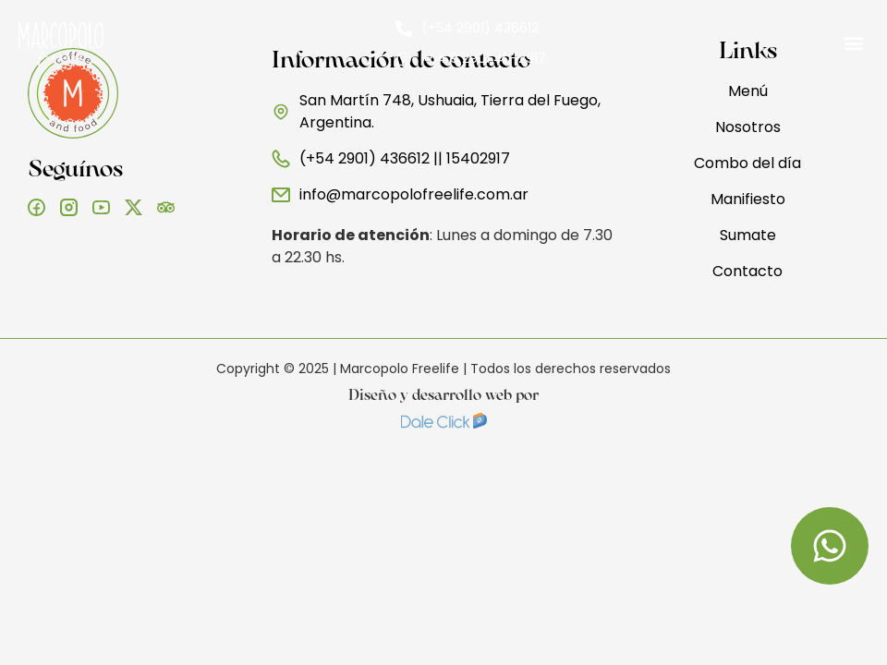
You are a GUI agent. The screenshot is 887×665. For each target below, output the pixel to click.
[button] (853, 44)
